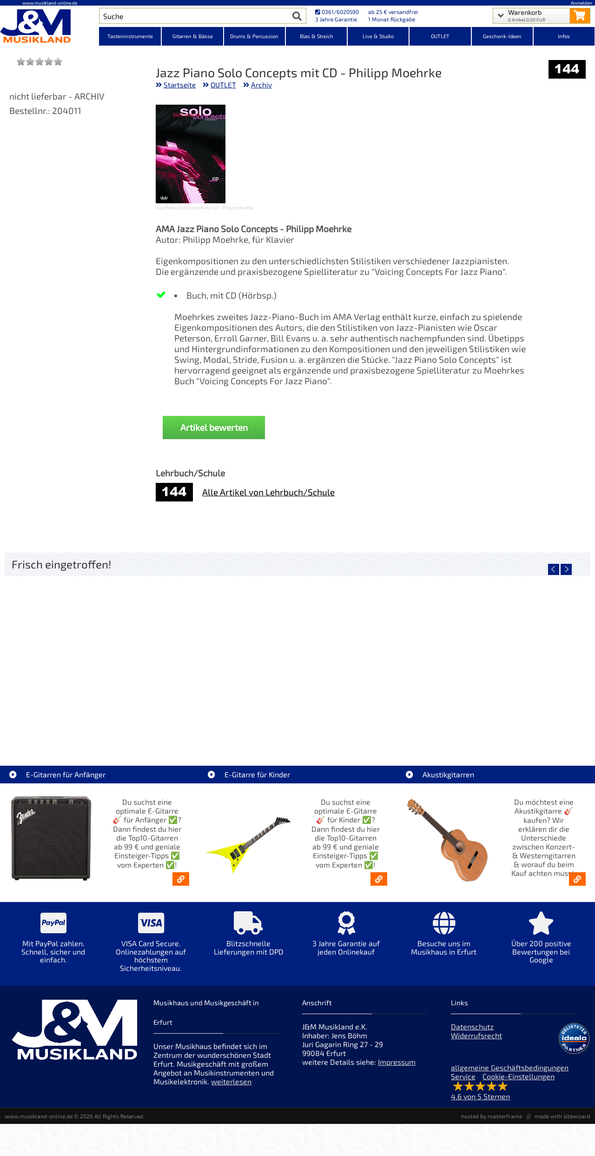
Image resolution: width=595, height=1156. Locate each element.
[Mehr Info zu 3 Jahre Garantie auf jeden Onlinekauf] (346, 940)
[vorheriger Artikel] (553, 569)
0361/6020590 (337, 11)
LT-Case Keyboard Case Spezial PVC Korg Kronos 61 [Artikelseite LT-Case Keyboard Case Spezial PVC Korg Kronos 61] (80, 722)
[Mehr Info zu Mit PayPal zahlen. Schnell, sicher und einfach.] (53, 944)
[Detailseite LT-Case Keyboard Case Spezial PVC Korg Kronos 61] (77, 655)
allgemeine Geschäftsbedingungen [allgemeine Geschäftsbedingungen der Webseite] (510, 1067)
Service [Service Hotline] (463, 1076)
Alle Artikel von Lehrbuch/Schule (268, 492)
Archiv (261, 84)
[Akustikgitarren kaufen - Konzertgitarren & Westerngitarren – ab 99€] (577, 879)
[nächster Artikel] (566, 569)
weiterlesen (231, 1081)
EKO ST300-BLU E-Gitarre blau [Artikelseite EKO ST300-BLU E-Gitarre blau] (517, 722)
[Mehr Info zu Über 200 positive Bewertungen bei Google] (541, 944)
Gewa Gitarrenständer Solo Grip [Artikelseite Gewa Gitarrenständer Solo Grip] (370, 722)
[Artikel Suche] (193, 16)
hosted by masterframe (491, 1116)
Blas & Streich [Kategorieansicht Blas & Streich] (316, 36)
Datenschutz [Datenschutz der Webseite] (472, 1026)
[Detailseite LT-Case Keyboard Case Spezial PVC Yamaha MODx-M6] (224, 655)
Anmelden (581, 3)
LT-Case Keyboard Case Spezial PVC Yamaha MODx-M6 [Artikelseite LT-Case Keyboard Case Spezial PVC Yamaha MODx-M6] (226, 722)
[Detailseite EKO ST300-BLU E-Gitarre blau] (517, 655)
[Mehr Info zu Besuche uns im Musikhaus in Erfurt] (444, 940)
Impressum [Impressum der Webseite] (397, 1061)
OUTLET (223, 84)
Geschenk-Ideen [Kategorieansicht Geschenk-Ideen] (502, 36)
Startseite (180, 84)
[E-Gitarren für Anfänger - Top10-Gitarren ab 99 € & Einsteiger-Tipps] (180, 879)
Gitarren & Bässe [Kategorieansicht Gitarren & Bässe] (192, 36)
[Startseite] (49, 27)
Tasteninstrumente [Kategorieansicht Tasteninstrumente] (130, 36)
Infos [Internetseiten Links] (564, 36)
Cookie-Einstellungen (519, 1076)
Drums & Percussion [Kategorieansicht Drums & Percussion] (254, 36)
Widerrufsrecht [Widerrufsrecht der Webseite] (476, 1035)
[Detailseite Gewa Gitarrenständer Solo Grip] (370, 655)
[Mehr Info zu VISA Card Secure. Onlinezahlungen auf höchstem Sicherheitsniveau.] (151, 948)
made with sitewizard (562, 1116)
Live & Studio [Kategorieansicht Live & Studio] (378, 36)
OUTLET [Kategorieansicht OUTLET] (440, 36)
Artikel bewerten (214, 427)
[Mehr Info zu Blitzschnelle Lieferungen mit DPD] (249, 940)
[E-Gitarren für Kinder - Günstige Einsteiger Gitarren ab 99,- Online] (378, 879)
